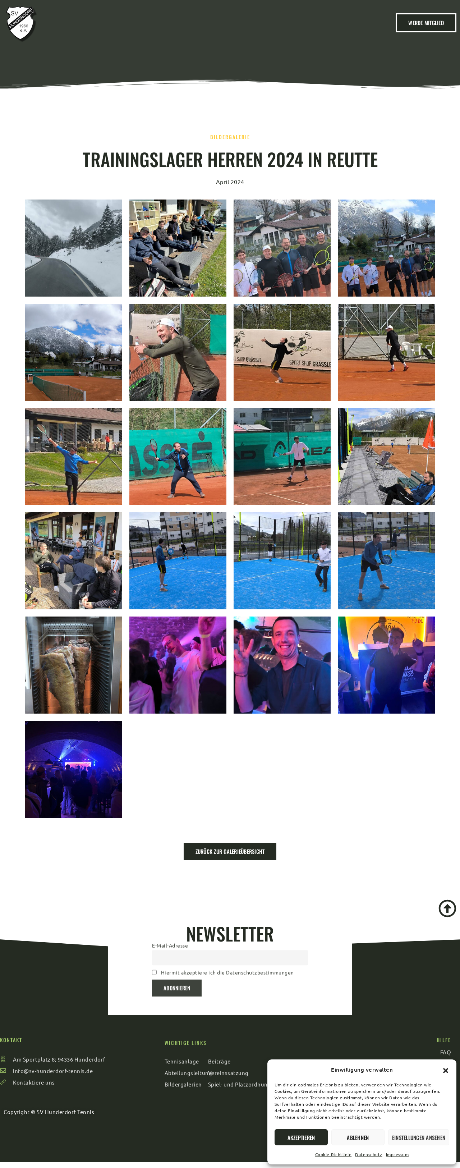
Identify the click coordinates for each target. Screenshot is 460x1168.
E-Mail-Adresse (170, 896)
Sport (274, 31)
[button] (445, 1069)
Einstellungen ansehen (418, 1137)
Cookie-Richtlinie (333, 1154)
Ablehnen (358, 1137)
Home (109, 31)
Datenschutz (368, 1154)
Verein (140, 31)
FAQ (339, 31)
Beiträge (176, 31)
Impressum (397, 1154)
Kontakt (308, 31)
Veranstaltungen (227, 31)
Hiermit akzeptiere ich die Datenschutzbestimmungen (227, 923)
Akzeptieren (301, 1137)
